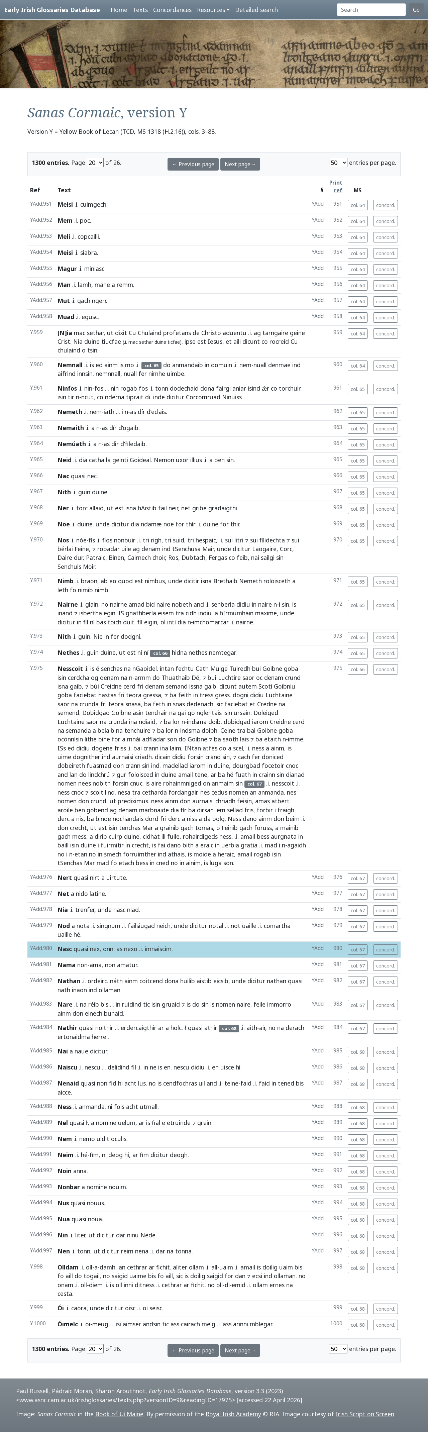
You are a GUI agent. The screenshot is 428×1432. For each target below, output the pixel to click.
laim (175, 748)
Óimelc (68, 1324)
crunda (89, 704)
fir (184, 810)
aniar (239, 388)
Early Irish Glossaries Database (52, 9)
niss (192, 819)
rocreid (279, 341)
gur (121, 775)
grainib (169, 828)
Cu (132, 333)
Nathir (67, 1028)
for (180, 524)
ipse (190, 341)
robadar (108, 549)
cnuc (136, 783)
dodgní (130, 636)
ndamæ (151, 524)
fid (112, 1083)
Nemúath (72, 444)
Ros (173, 557)
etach (126, 863)
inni (128, 1285)
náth (116, 981)
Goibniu (284, 686)
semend (68, 713)
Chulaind (150, 333)
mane (102, 285)
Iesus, (216, 341)
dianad (295, 775)
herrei (100, 1037)
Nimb (66, 581)
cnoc (292, 765)
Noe (64, 524)
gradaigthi (222, 508)
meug (100, 1324)
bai (251, 730)
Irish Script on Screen (365, 1414)
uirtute (116, 878)
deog (115, 1155)
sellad (235, 810)
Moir (89, 566)
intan (167, 668)
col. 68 (358, 1052)
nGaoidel (144, 668)
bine (104, 739)
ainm (111, 365)
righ (156, 540)
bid (150, 604)
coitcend (151, 981)
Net (63, 894)
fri (140, 686)
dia (83, 460)
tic (146, 1004)
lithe (91, 739)
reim (127, 1251)
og (94, 678)
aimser (132, 1324)
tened (286, 1083)
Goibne (272, 668)
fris (248, 810)
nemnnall (108, 374)
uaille (249, 926)
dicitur (175, 397)
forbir (265, 810)
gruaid (171, 1004)
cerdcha (78, 678)
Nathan (69, 981)
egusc (90, 317)
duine (92, 341)
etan (81, 854)
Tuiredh (239, 668)
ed (99, 365)
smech (112, 854)
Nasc (65, 949)
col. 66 (358, 669)
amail (185, 775)
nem (245, 365)
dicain (163, 757)
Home (119, 10)
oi (145, 1308)
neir (173, 508)
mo (129, 365)
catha (96, 460)
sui (229, 540)
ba (173, 695)
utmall (148, 1107)
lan (74, 775)
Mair (208, 549)
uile (126, 549)
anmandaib (187, 365)
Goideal (140, 460)
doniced (273, 757)
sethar (95, 333)
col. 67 (358, 878)
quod (125, 581)
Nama (67, 965)
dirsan (205, 810)
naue (81, 1051)
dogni (240, 695)
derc (64, 819)
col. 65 (358, 389)
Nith (64, 492)
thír (191, 524)
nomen (67, 783)
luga (216, 863)
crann (150, 748)
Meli (64, 236)
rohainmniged (182, 783)
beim (293, 819)
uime (64, 757)
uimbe (175, 374)
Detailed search (256, 10)
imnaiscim (158, 949)
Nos (63, 540)
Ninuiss (232, 397)
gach (83, 301)
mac (79, 333)
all (214, 1267)
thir (234, 524)
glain (91, 604)
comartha (277, 926)
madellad (175, 765)
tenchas (129, 828)
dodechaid (184, 388)
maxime (266, 613)
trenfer (84, 910)
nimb (101, 590)
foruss (263, 828)
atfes (210, 748)
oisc (130, 1308)
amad (136, 604)
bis (104, 1004)
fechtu (185, 668)
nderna (114, 397)
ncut (87, 397)
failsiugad (141, 926)
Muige (219, 668)
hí (238, 1067)
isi (118, 1324)
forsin (196, 757)
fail (162, 508)
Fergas (218, 557)
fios (107, 540)
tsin (92, 350)
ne (153, 1067)
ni (110, 1107)
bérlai (65, 549)
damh (107, 1267)
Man (64, 285)
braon (89, 581)
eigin (150, 622)
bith (188, 845)
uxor (182, 460)
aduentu (234, 333)
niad (133, 910)
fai (161, 845)
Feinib (230, 828)
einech (93, 1013)
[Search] (371, 9)
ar (213, 775)
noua (95, 1219)
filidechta (272, 540)
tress (206, 695)
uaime (137, 1276)
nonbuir (124, 540)
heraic (226, 854)
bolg (218, 819)
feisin (244, 801)
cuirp (115, 836)
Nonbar (69, 1187)
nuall (259, 365)
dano (250, 819)
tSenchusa (186, 549)
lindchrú (99, 775)
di (147, 397)
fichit (163, 1267)
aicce (64, 1092)
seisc (155, 1308)
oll (89, 1267)
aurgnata (284, 836)
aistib (204, 981)
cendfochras (180, 1083)
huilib (187, 981)
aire (156, 783)
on (206, 783)
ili (164, 836)
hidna (179, 652)
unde (103, 524)
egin (109, 613)
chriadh (225, 801)
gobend (97, 810)
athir (210, 1028)
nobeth (182, 604)
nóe (81, 540)
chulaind (69, 350)
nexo (130, 949)
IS (121, 613)
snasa (133, 704)
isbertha (90, 613)
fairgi (223, 388)
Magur (67, 269)
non (110, 965)
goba (291, 668)
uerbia (230, 845)
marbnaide (154, 810)
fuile (173, 836)
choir (158, 557)
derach (295, 1028)
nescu (92, 1067)
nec (92, 476)
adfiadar (154, 739)
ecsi (257, 1276)
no (104, 604)
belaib (106, 730)
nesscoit (283, 783)
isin (62, 397)
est (201, 341)
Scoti (265, 686)
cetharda (154, 792)
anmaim (223, 783)
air (262, 1028)
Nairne (68, 604)
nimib (85, 590)
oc (259, 678)
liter (80, 1235)
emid (238, 1285)
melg (208, 1324)
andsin (151, 1324)
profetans (177, 333)
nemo (87, 1139)
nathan (276, 981)
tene (201, 775)
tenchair (156, 713)
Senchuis (69, 566)
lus (142, 1083)
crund (293, 678)
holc (176, 1028)
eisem (166, 613)
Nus (63, 1203)
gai (182, 713)
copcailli (88, 236)
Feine (82, 549)
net (186, 508)
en (167, 1067)
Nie (98, 636)
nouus (95, 1203)
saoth (230, 739)
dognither (86, 757)
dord (151, 819)
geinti (120, 460)
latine (97, 894)
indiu (205, 613)
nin (88, 388)
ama (96, 965)
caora (79, 1308)
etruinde (179, 1123)
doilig (270, 1267)
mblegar (261, 1324)
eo (112, 581)
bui (256, 668)
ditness (144, 1285)
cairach (190, 1324)
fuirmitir (112, 845)
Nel (63, 1123)
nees (84, 783)
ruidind (131, 1004)
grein (204, 1123)
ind (296, 365)
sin (230, 460)
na (127, 668)
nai (255, 557)
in (207, 365)
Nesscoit (70, 668)
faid (245, 1083)
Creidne (111, 686)
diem (96, 1285)
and (199, 604)
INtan (193, 748)
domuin (221, 365)
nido (82, 894)
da (207, 819)
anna (80, 1171)
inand (65, 613)
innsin (85, 374)
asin (138, 713)
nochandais (128, 819)
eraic (206, 845)
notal (216, 926)
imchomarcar (211, 622)
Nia (78, 341)
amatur (127, 965)
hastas (107, 695)
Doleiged (265, 713)
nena (141, 1251)
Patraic (95, 557)
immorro (279, 1004)
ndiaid (147, 722)
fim (94, 1155)
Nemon (164, 460)
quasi (78, 476)
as (133, 412)
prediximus (133, 801)
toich (114, 622)
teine (231, 1083)
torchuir (290, 388)
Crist (64, 341)
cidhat (151, 836)
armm (142, 678)
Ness (234, 819)
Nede (147, 1235)
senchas (111, 668)
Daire (65, 557)
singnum (108, 926)
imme (295, 739)
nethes (198, 652)
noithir (104, 1028)
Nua (64, 1219)
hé (230, 775)
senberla (223, 604)
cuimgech (93, 204)
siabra (88, 252)
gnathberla (141, 613)
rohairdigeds (200, 836)
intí (171, 622)
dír (141, 412)
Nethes (68, 652)
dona (207, 388)
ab (104, 581)
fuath (243, 775)
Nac (63, 476)
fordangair (183, 792)
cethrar (137, 1267)
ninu (133, 1235)
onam (65, 1285)
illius (196, 460)
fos (98, 388)
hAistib (147, 508)
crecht (78, 828)
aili (237, 341)
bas (101, 622)
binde (103, 819)
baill (63, 845)
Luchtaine (279, 695)
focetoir (273, 765)
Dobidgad (96, 713)
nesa (124, 792)
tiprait (134, 397)
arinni (240, 1324)
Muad (66, 317)
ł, (87, 1123)
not (235, 926)
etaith (272, 739)
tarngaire (275, 333)
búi (94, 686)
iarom (260, 722)
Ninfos (67, 388)
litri (238, 540)
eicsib (220, 981)
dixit (121, 333)
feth (159, 704)
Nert (65, 878)
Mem (65, 220)
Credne (267, 704)
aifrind (67, 374)
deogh (179, 1155)
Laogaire (264, 549)
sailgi (268, 557)
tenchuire (137, 730)
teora (133, 695)
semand (177, 686)
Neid (65, 460)
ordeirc (97, 981)
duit (128, 622)
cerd (129, 686)
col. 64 (358, 205)
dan (240, 1276)
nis (80, 819)
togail (92, 1276)
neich (163, 926)
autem (247, 686)
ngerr (99, 301)
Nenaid (68, 1083)
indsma (197, 722)
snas (179, 704)
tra (180, 613)
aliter (180, 1267)
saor (248, 678)
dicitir (191, 581)
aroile (65, 810)
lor (176, 722)
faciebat (85, 695)
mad (271, 845)
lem (220, 810)
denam (150, 549)
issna (196, 686)
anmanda (271, 792)
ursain (242, 713)
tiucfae (111, 341)
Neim (66, 1155)
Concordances (172, 10)
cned (162, 863)
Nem (65, 1139)
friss (120, 748)
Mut (64, 301)
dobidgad (237, 722)
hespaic (206, 540)
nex (95, 949)
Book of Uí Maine (119, 1414)
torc (82, 508)
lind (110, 792)
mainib (289, 828)
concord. (385, 205)
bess (263, 836)
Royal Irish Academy (233, 1414)
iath (109, 412)
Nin (63, 1235)
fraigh (286, 810)
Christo (211, 333)
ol (163, 622)
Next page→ (240, 164)
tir (71, 397)
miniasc (94, 269)
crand (213, 757)
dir (115, 444)
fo (73, 590)
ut (110, 333)
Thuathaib (176, 678)
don (118, 765)
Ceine (227, 730)
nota (83, 926)
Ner (63, 508)
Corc (286, 549)
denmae (279, 365)
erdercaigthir (138, 1028)
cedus (219, 792)
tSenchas (70, 863)
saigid (120, 1276)
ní (92, 622)
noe (169, 524)
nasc (119, 910)
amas (262, 801)
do (167, 365)
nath (64, 990)
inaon (79, 990)
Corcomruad (203, 397)
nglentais (209, 713)
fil (85, 622)
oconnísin (70, 739)
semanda (78, 730)
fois (119, 1107)
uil (202, 1083)
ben (219, 460)
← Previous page (193, 164)
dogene (102, 748)
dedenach (200, 704)
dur (78, 557)
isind (254, 388)
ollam (196, 1267)
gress (222, 695)
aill (69, 1276)
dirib (101, 836)
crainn (267, 775)
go (191, 713)
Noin (65, 1171)
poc (85, 220)
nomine (106, 1123)
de (196, 333)
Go (416, 9)
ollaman (109, 990)
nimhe (156, 374)
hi (120, 1083)
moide (202, 854)
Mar (147, 828)
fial (156, 1123)
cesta (65, 1294)
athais (176, 854)
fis (92, 540)
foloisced (140, 775)
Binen (116, 557)
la (108, 460)
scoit (96, 792)
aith (251, 1028)
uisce (227, 1067)
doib (214, 722)
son (172, 739)
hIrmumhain (236, 613)
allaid (96, 508)
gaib (76, 686)
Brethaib (225, 581)
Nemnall (70, 365)
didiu (243, 604)
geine (297, 333)
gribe (199, 508)
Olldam (68, 1267)
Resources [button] (211, 10)
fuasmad (99, 765)
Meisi (65, 204)
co (264, 341)
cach (244, 757)
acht (130, 1083)
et (229, 341)
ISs (62, 748)
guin (84, 492)
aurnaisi (122, 757)
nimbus (155, 581)
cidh (191, 613)
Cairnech (139, 557)
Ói (61, 1308)
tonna (183, 1251)
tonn (161, 388)
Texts (140, 10)
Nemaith (71, 428)
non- (83, 965)
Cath (202, 668)
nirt (95, 878)
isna (130, 508)
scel (238, 748)
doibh (209, 730)
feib (242, 557)
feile (259, 1004)
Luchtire (229, 678)
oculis (118, 1139)
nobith (102, 783)
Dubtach (193, 557)
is (92, 365)
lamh (84, 285)
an (253, 792)
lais (244, 739)
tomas (204, 828)
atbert (281, 801)
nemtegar (222, 652)
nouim (117, 1187)
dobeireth (71, 765)
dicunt (251, 341)
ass (175, 1324)
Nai (63, 1051)
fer (142, 374)
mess (79, 836)
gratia (249, 845)
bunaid (113, 1013)
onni (109, 949)
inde (159, 397)
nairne (118, 604)
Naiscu (67, 1067)
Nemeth (70, 412)
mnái (133, 739)
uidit (103, 1139)
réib (93, 1004)
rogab (128, 388)
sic (219, 704)
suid (178, 540)
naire (163, 604)
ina (133, 722)
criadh (143, 757)
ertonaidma (74, 1037)
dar (120, 1235)
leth (63, 590)
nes (205, 792)
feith (185, 695)
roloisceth (277, 581)
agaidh (296, 845)
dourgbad (246, 765)
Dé (195, 678)
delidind (118, 1067)
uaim (226, 1267)
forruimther (139, 854)
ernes (277, 1285)
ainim (193, 863)
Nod (64, 926)
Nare (65, 1004)
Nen (64, 1251)
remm (125, 285)
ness (258, 748)
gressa (152, 695)
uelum (126, 1123)
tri (146, 540)
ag (257, 333)
